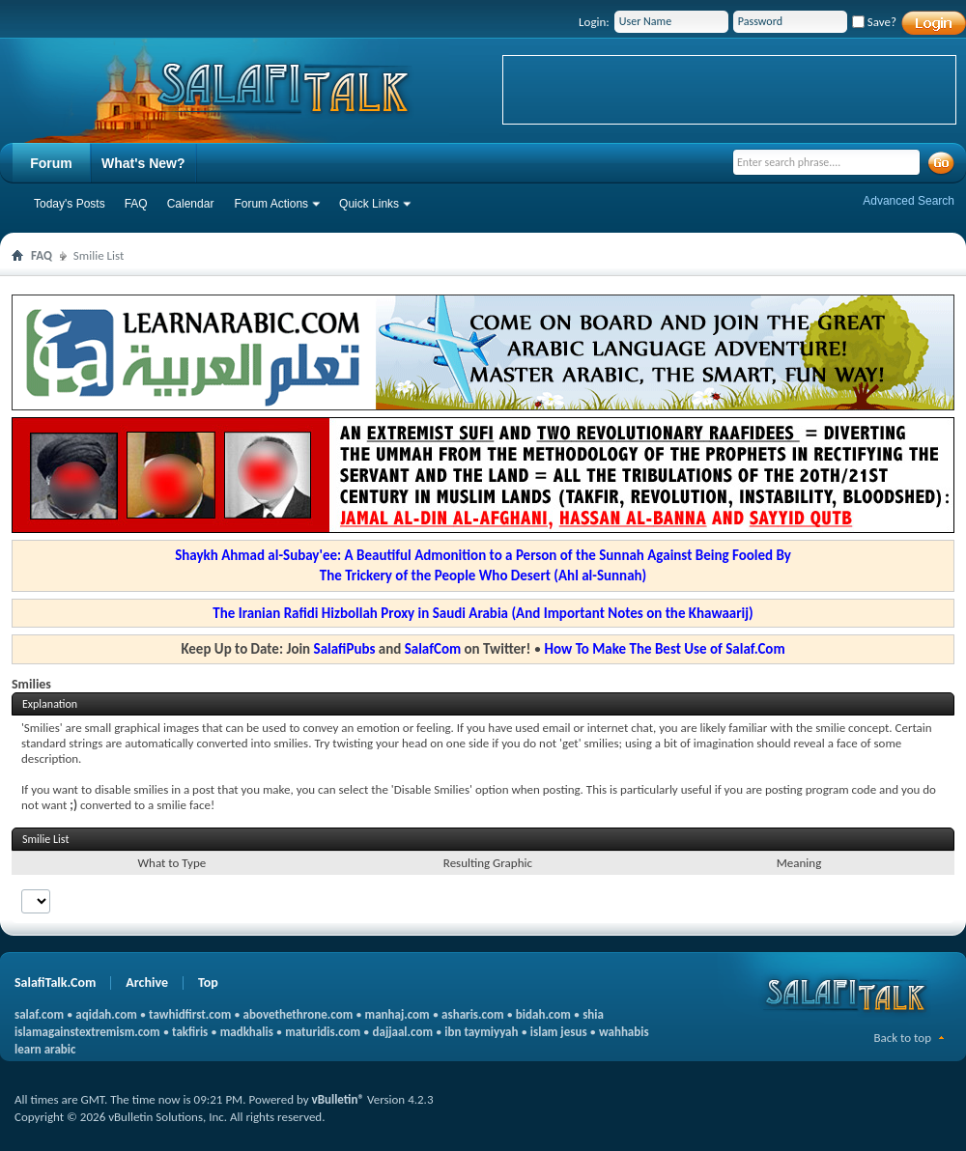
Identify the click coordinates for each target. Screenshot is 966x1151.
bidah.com (543, 1014)
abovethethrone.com (298, 1014)
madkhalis (246, 1032)
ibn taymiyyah (481, 1032)
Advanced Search (908, 201)
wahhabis (624, 1032)
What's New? (143, 163)
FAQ (136, 204)
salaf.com (39, 1014)
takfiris (190, 1032)
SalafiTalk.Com (55, 982)
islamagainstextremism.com (87, 1032)
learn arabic (44, 1049)
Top (208, 982)
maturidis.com (322, 1032)
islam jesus (558, 1032)
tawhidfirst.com (190, 1014)
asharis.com (472, 1014)
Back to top (902, 1037)
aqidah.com (105, 1014)
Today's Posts (69, 204)
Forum (51, 163)
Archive (147, 982)
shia (593, 1014)
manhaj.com (397, 1014)
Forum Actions (271, 204)
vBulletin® (338, 1099)
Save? (874, 21)
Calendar (190, 204)
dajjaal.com (403, 1032)
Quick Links (369, 204)
